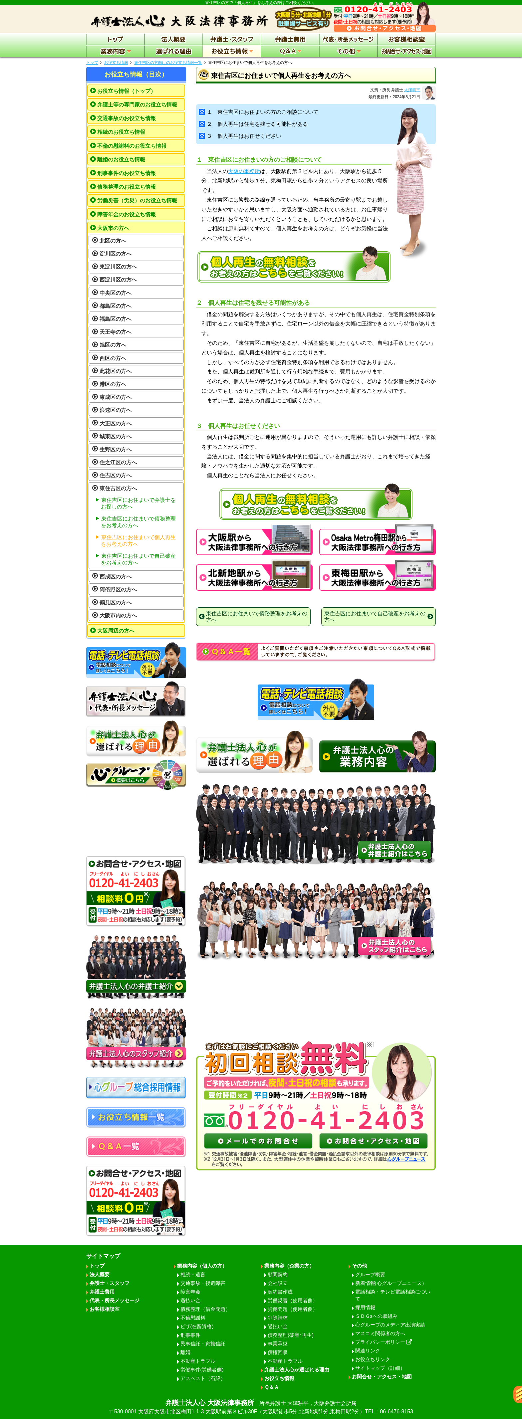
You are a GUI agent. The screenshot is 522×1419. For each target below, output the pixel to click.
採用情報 (365, 1307)
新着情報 (391, 1283)
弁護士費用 (102, 1292)
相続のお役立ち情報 (121, 132)
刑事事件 (190, 1335)
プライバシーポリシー (383, 1342)
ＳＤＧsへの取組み (376, 1316)
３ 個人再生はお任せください (240, 136)
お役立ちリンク (372, 1359)
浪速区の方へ (115, 410)
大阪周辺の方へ (115, 631)
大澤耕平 (412, 90)
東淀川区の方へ (118, 267)
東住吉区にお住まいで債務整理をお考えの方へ (138, 522)
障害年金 (190, 1292)
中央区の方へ (115, 293)
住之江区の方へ (118, 462)
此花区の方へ (115, 371)
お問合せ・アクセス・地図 (382, 1376)
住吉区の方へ (115, 475)
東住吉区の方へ (118, 488)
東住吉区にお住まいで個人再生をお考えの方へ (138, 540)
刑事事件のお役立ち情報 (126, 173)
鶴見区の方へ (115, 602)
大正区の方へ (115, 423)
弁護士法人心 (261, 1407)
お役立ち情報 (116, 62)
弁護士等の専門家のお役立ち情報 (137, 104)
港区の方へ (113, 384)
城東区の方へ (115, 436)
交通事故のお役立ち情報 (126, 118)
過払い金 (190, 1300)
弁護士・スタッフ (110, 1283)
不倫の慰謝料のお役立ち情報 (131, 146)
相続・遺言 (192, 1274)
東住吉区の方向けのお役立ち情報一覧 (168, 62)
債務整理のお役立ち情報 (126, 187)
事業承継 (278, 1343)
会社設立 (278, 1283)
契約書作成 (280, 1292)
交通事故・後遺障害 (202, 1283)
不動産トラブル (197, 1361)
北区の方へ (113, 241)
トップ (92, 62)
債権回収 (278, 1352)
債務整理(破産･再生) (291, 1335)
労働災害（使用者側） (293, 1300)
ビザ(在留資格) (197, 1326)
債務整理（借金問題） (205, 1309)
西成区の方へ (115, 576)
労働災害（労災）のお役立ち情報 (137, 200)
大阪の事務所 (244, 171)
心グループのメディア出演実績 (390, 1324)
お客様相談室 (105, 1309)
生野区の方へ (115, 449)
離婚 (185, 1352)
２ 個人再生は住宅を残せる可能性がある (253, 124)
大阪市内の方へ (118, 615)
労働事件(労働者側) (202, 1369)
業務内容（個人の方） (202, 1266)
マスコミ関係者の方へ (380, 1333)
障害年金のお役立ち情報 (126, 214)
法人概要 (100, 1274)
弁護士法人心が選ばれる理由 (296, 1369)
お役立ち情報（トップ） (126, 91)
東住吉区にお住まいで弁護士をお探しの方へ (138, 503)
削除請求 (278, 1317)
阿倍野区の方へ (118, 589)
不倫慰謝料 (192, 1317)
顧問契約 (278, 1274)
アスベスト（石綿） (202, 1378)
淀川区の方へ (115, 254)
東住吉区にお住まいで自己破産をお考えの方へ (138, 559)
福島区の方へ (115, 319)
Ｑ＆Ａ (271, 1387)
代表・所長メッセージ (114, 1300)
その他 (359, 1266)
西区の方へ (113, 358)
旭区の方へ (113, 345)
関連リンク (367, 1350)
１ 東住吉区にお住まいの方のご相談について (259, 112)
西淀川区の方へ (118, 280)
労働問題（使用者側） (293, 1309)
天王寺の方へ (115, 332)
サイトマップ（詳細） (380, 1368)
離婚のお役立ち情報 (121, 159)
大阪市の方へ (113, 228)
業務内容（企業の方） (289, 1266)
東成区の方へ (115, 397)
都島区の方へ (115, 306)
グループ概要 (370, 1274)
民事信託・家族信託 (202, 1343)
